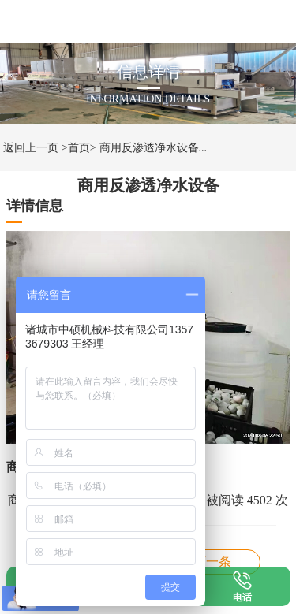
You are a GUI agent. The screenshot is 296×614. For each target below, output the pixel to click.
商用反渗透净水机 (212, 561)
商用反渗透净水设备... (153, 148)
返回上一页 (30, 148)
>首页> (79, 148)
